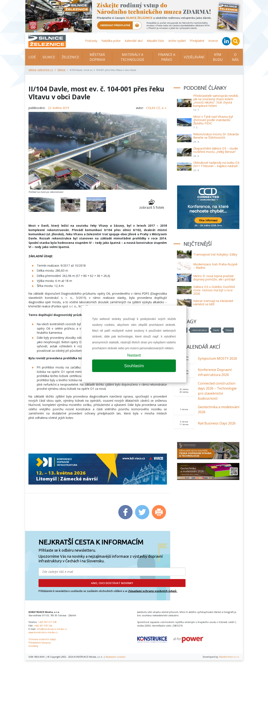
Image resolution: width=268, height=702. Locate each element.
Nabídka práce (111, 41)
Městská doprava (97, 57)
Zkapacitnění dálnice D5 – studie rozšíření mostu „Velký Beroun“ (215, 150)
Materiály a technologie (132, 57)
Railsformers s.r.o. (229, 656)
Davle (216, 330)
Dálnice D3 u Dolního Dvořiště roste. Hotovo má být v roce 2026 (214, 290)
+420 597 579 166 (43, 625)
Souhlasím (134, 365)
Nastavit (134, 355)
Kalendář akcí (134, 41)
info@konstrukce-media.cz (52, 628)
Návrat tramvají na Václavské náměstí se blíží (213, 302)
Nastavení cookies (115, 656)
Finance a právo (166, 57)
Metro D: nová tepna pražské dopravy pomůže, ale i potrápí (214, 277)
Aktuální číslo (155, 41)
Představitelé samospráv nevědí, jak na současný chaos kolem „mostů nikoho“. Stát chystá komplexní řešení (215, 101)
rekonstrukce (199, 330)
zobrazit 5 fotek (151, 204)
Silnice (49, 57)
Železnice (70, 57)
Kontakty (33, 645)
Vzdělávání (194, 57)
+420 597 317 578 (47, 622)
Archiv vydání (177, 41)
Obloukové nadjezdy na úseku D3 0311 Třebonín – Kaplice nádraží (216, 164)
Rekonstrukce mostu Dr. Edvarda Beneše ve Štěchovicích (216, 135)
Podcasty (91, 41)
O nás (235, 57)
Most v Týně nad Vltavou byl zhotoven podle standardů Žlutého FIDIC (213, 120)
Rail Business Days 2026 (217, 423)
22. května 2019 (58, 108)
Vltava (228, 330)
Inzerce (213, 41)
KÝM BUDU (218, 57)
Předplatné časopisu (39, 642)
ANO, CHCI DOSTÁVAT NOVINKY (112, 583)
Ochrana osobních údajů (42, 639)
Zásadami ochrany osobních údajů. (152, 591)
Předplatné (197, 41)
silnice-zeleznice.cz (40, 70)
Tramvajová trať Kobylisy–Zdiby (215, 254)
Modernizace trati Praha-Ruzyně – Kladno (215, 266)
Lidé (32, 57)
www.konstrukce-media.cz (43, 632)
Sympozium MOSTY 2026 (217, 358)
